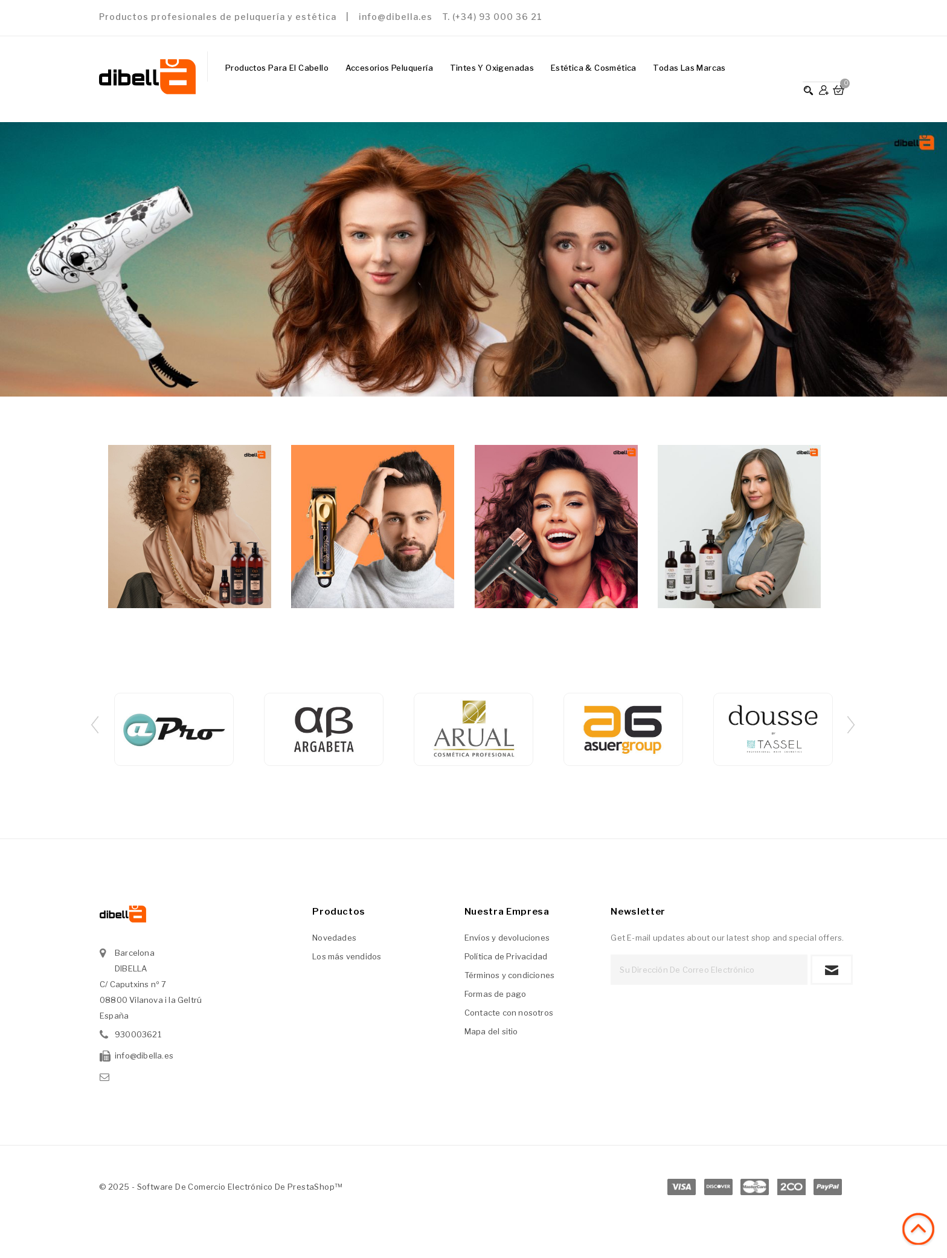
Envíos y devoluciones (507, 937)
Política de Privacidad (505, 956)
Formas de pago (495, 994)
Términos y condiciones (509, 975)
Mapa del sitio (491, 1031)
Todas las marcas (689, 68)
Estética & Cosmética (594, 68)
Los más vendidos (346, 956)
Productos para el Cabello (277, 68)
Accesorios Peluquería (389, 68)
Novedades (334, 937)
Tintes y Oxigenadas (492, 68)
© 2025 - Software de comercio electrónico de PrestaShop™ (220, 1187)
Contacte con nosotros (508, 1012)
